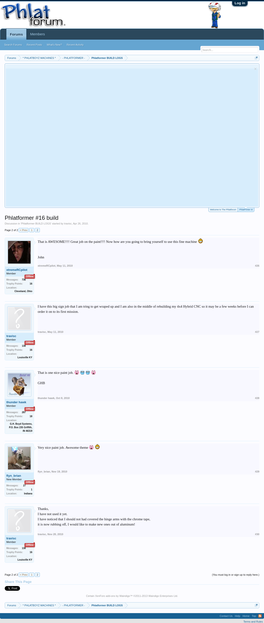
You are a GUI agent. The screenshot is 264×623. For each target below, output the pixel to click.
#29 (257, 471)
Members (37, 34)
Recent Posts (34, 44)
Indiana (28, 493)
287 (24, 412)
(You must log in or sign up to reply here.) (235, 574)
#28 (257, 398)
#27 (257, 331)
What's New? (54, 44)
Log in (240, 3)
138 (24, 346)
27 (24, 485)
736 (24, 279)
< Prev (23, 230)
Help (237, 616)
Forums (16, 34)
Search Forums (13, 44)
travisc (68, 223)
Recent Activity (75, 44)
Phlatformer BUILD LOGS (36, 223)
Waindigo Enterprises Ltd (162, 595)
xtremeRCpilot (16, 270)
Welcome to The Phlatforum (223, 209)
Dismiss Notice (255, 69)
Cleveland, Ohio (23, 291)
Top (254, 616)
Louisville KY (24, 357)
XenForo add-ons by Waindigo (112, 595)
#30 (257, 534)
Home (246, 616)
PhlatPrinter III (246, 209)
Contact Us (226, 616)
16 (31, 283)
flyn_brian (13, 475)
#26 (257, 265)
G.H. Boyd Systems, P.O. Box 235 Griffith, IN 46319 (20, 427)
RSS (260, 616)
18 (31, 416)
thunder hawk (16, 402)
